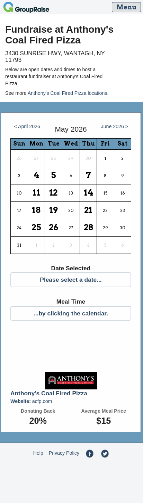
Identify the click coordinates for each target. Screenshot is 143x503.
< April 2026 (27, 126)
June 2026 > (114, 126)
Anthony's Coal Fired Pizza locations (67, 93)
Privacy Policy (64, 453)
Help (38, 453)
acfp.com (31, 401)
